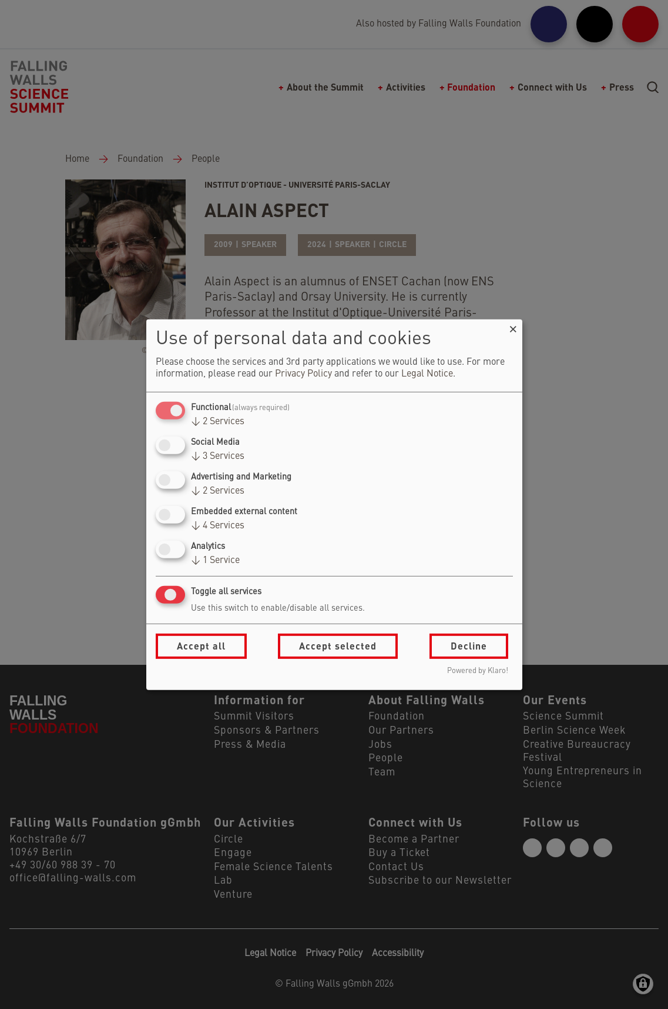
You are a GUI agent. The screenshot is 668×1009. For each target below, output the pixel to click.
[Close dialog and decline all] (513, 326)
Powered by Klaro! (477, 671)
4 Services (217, 526)
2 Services (217, 422)
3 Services (217, 456)
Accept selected (338, 646)
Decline (469, 646)
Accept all (201, 646)
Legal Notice (427, 374)
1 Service (215, 561)
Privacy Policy (303, 374)
